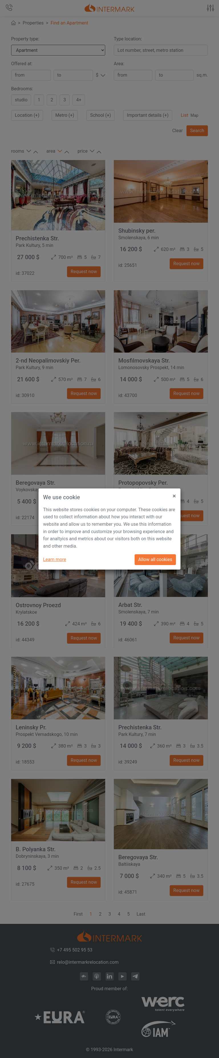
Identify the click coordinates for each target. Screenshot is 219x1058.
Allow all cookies (155, 559)
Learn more (54, 559)
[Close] (174, 494)
